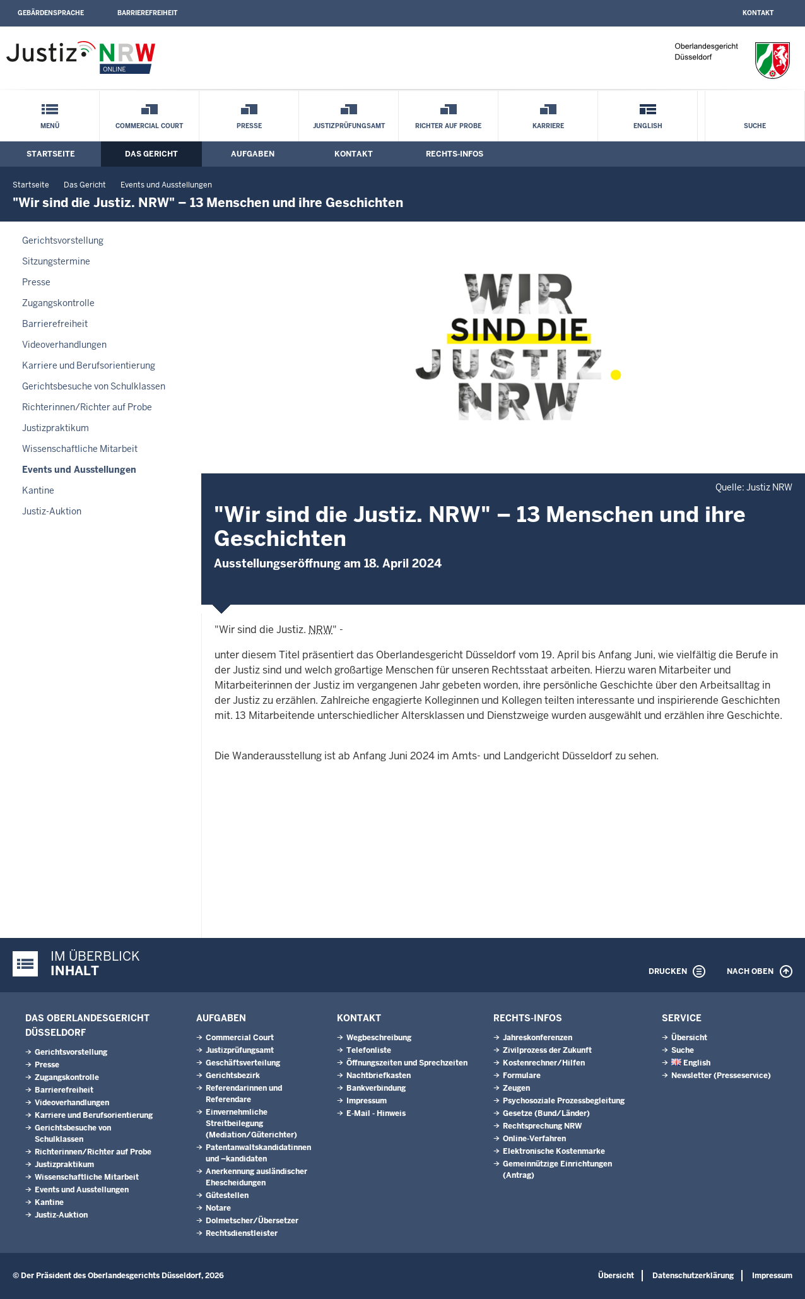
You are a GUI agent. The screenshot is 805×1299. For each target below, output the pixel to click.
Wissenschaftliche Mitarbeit (80, 448)
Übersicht (689, 1038)
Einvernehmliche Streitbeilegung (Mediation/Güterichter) (251, 1123)
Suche (755, 126)
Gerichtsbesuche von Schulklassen (93, 386)
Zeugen (516, 1088)
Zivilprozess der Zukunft (547, 1050)
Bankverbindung (376, 1088)
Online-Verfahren (534, 1139)
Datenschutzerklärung (693, 1276)
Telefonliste (368, 1050)
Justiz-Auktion (51, 511)
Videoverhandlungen (64, 344)
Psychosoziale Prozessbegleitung (564, 1101)
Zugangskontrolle (58, 303)
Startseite (50, 154)
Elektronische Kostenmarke (554, 1151)
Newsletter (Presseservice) (721, 1076)
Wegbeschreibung (378, 1038)
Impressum (366, 1101)
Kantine (38, 490)
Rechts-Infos (454, 154)
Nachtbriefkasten (378, 1076)
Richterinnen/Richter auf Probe (87, 407)
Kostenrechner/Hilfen (544, 1063)
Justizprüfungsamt (349, 126)
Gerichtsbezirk (233, 1076)
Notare (218, 1208)
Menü (49, 126)
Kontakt (758, 13)
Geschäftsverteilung (243, 1063)
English (647, 126)
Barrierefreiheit (147, 13)
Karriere (548, 126)
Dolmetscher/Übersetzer (252, 1221)
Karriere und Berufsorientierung (88, 365)
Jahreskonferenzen (537, 1038)
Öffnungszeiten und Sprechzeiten (406, 1063)
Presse (249, 126)
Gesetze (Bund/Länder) (546, 1113)
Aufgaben (252, 154)
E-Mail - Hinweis (376, 1113)
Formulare (522, 1076)
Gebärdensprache (51, 13)
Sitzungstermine (56, 261)
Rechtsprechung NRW (542, 1126)
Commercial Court (149, 126)
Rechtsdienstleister (242, 1233)
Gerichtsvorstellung (62, 240)
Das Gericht (151, 154)
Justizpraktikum (55, 428)
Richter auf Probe (448, 126)
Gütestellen (227, 1195)
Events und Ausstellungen (166, 185)
